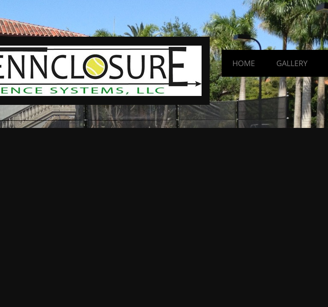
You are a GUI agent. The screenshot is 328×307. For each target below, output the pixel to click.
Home (243, 63)
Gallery (292, 63)
